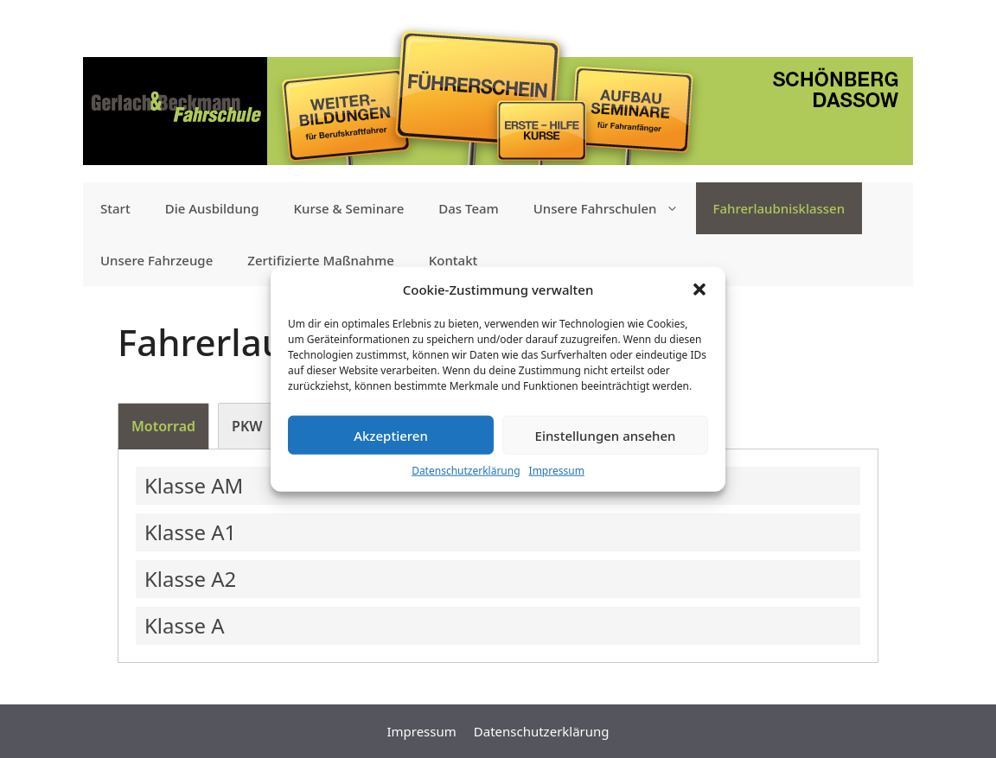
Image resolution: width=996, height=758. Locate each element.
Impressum (556, 470)
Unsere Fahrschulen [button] (614, 208)
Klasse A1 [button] (190, 532)
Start (115, 208)
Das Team (468, 208)
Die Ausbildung (212, 208)
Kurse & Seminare (349, 208)
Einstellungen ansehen (605, 434)
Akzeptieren (391, 434)
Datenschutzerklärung (466, 470)
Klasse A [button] (184, 625)
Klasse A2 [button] (190, 578)
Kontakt (453, 260)
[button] (699, 289)
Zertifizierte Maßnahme (320, 260)
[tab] (163, 426)
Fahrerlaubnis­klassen (779, 208)
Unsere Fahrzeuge (156, 260)
